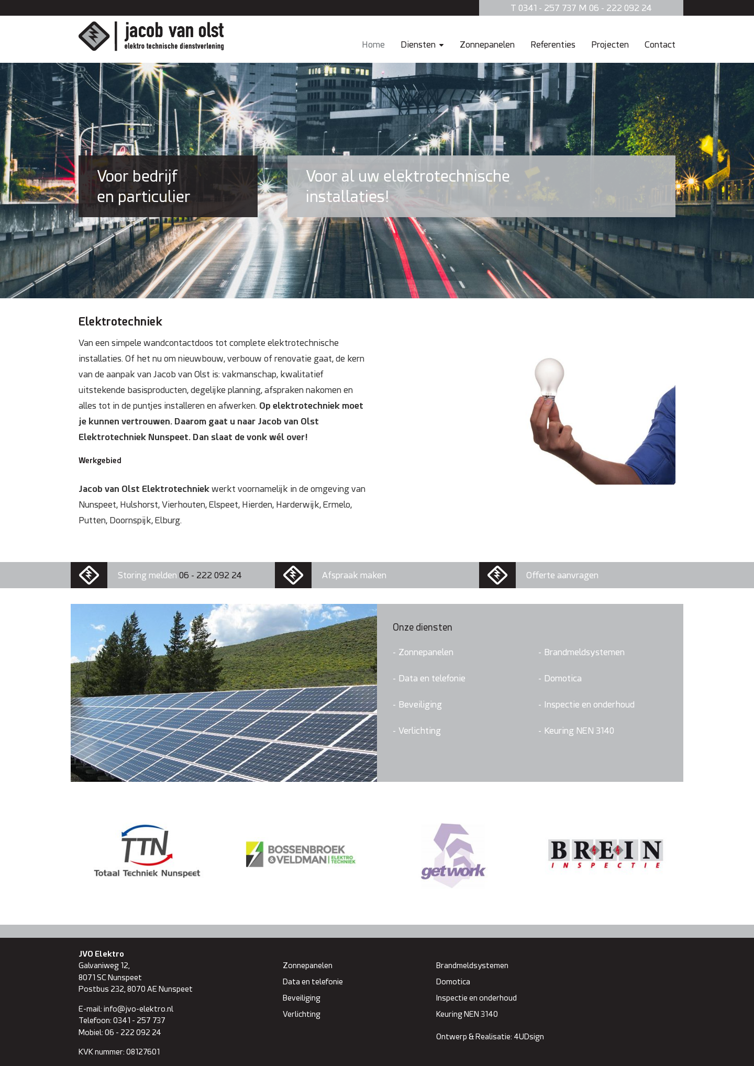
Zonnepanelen (487, 44)
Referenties (552, 44)
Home (373, 44)
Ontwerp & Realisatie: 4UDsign (490, 1036)
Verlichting (419, 730)
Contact (660, 44)
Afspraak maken (354, 574)
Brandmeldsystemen (584, 651)
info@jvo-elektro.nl (138, 1009)
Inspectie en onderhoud (589, 704)
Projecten (610, 44)
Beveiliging (420, 704)
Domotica (563, 677)
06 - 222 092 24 (210, 574)
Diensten (418, 44)
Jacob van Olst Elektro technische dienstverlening (151, 36)
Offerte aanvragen (562, 574)
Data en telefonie (431, 677)
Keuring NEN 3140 (579, 730)
